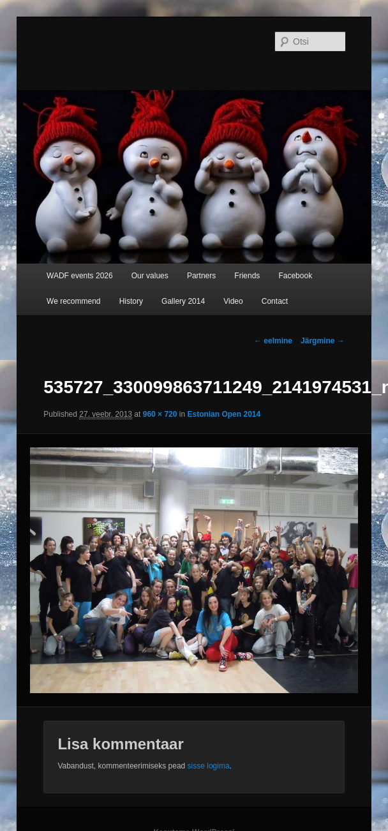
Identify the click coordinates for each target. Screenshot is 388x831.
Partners (201, 275)
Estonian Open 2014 (223, 414)
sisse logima (209, 765)
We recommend (73, 301)
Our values (149, 275)
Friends (247, 275)
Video (233, 301)
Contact (275, 301)
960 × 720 (160, 414)
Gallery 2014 (183, 301)
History (131, 301)
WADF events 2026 (80, 275)
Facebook (295, 275)
